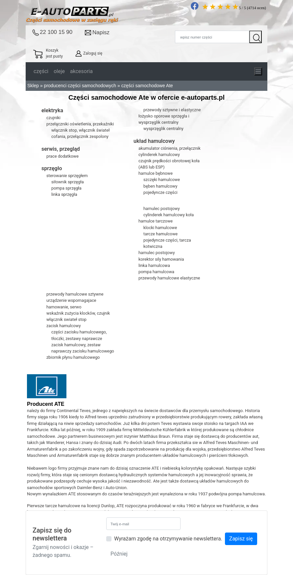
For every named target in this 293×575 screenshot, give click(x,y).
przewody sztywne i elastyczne (172, 109)
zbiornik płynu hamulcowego (73, 357)
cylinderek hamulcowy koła (168, 214)
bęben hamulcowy (160, 186)
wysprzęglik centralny (163, 128)
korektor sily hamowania (161, 259)
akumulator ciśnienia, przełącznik (169, 148)
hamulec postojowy (161, 208)
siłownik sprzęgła (67, 181)
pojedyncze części (160, 192)
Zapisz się (241, 539)
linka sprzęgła (64, 194)
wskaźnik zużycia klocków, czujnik (78, 313)
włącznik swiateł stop (66, 319)
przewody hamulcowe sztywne (75, 294)
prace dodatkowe (62, 156)
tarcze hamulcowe (160, 233)
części (41, 71)
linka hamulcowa (154, 265)
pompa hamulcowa (156, 271)
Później (119, 554)
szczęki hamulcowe (161, 179)
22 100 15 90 (56, 32)
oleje (59, 71)
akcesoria (81, 71)
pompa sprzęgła (66, 188)
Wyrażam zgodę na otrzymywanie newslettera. (168, 539)
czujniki (53, 117)
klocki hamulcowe (160, 227)
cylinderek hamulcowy (159, 154)
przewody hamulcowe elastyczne (169, 277)
